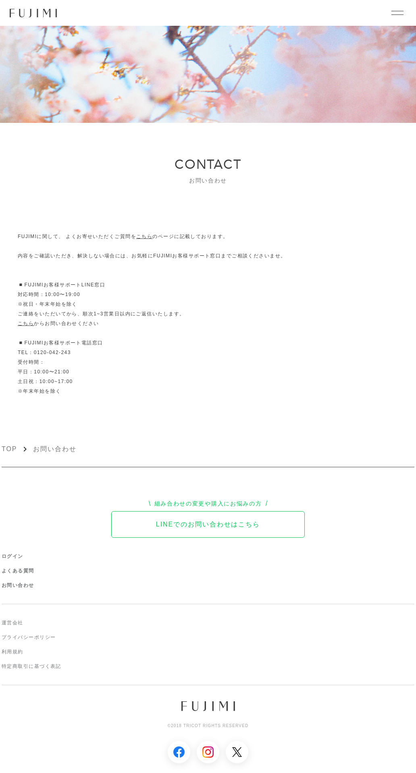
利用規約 (12, 651)
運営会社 (12, 622)
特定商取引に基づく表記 (31, 666)
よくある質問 (18, 570)
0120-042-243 (52, 352)
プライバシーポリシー (29, 637)
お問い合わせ (55, 449)
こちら (144, 236)
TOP (9, 449)
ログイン (12, 556)
